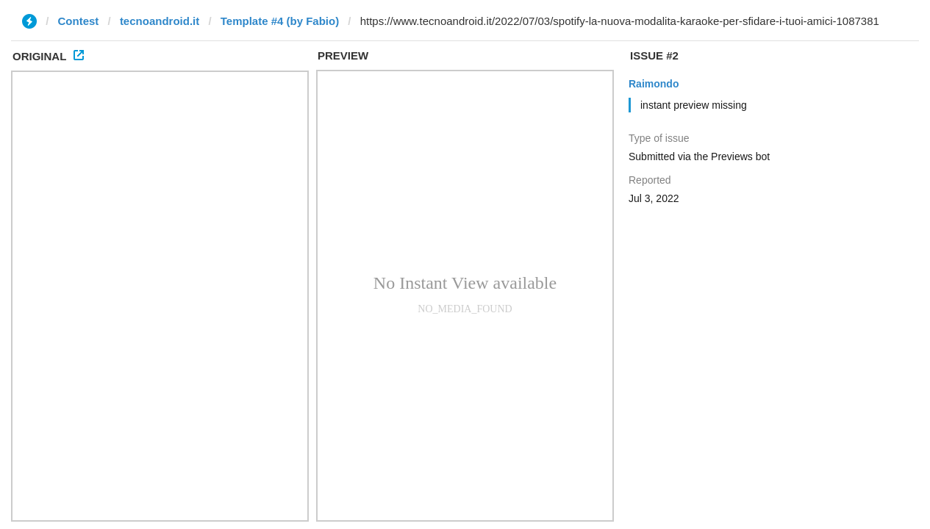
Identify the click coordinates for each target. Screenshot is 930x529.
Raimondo (654, 84)
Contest (78, 21)
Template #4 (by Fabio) (280, 21)
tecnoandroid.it (159, 21)
